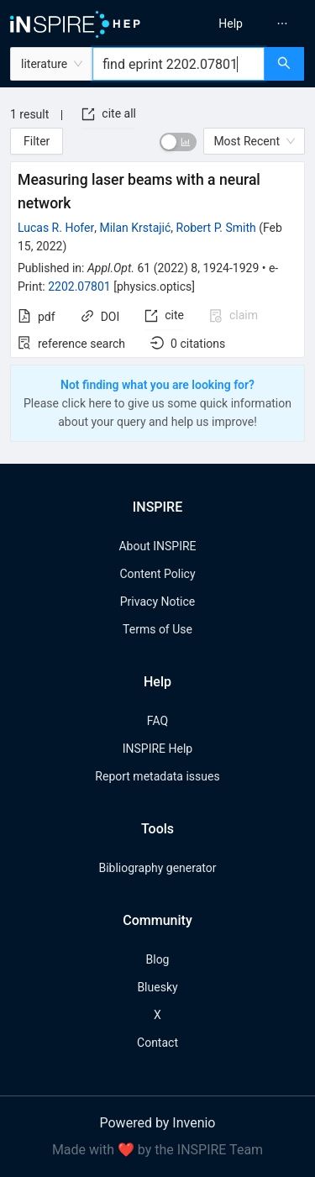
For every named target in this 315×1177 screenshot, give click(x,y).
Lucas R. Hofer (56, 227)
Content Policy (157, 574)
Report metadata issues (157, 776)
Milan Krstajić (135, 227)
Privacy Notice (157, 601)
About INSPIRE (157, 546)
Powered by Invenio (158, 1123)
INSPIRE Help (157, 748)
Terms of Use (157, 629)
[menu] (239, 23)
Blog (158, 959)
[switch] (178, 142)
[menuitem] (230, 23)
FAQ (157, 721)
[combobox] (178, 64)
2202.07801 (79, 286)
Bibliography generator (157, 868)
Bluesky (157, 987)
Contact (157, 1042)
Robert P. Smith (216, 227)
